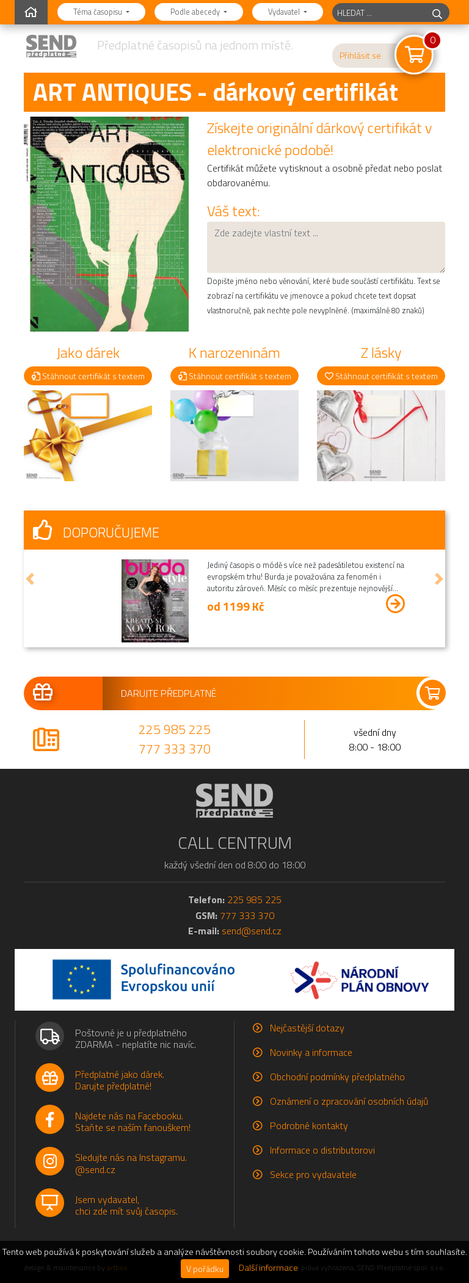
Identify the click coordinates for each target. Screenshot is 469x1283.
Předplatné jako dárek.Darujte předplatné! (119, 1080)
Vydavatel (285, 11)
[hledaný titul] (379, 12)
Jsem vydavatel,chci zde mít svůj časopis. (126, 1205)
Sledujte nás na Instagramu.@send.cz (131, 1163)
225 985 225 (175, 729)
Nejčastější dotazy (307, 1027)
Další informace (268, 1267)
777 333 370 (175, 748)
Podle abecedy (196, 11)
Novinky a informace (311, 1052)
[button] (30, 579)
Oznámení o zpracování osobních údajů (349, 1101)
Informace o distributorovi (322, 1150)
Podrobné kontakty (309, 1125)
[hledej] (437, 12)
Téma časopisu (98, 11)
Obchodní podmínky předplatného (337, 1076)
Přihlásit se (360, 55)
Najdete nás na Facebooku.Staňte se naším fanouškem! (133, 1121)
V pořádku (205, 1268)
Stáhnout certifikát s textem (88, 375)
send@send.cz (252, 930)
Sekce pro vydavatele (313, 1174)
